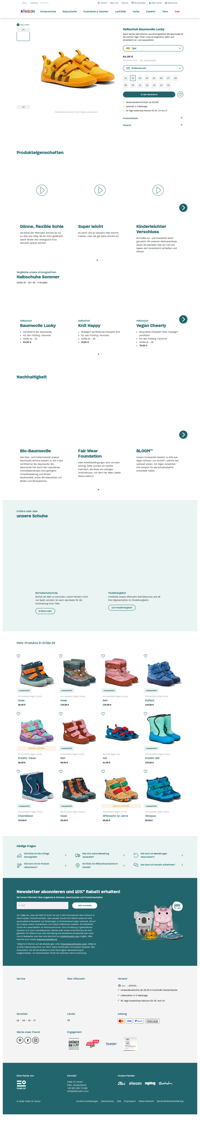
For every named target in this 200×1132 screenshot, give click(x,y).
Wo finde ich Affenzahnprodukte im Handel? (96, 865)
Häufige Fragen (26, 846)
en (23, 1038)
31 (140, 85)
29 (125, 85)
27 (168, 78)
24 (147, 78)
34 (161, 85)
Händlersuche (74, 1005)
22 (133, 78)
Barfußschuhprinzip (77, 995)
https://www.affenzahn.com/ (74, 944)
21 (126, 78)
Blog (69, 985)
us (68, 1038)
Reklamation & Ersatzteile (30, 1000)
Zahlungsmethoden (27, 1005)
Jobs (69, 1000)
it (35, 1038)
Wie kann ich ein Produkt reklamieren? (33, 865)
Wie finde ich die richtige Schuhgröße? (33, 855)
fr (29, 1038)
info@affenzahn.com (69, 936)
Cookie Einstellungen (87, 1119)
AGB (119, 1119)
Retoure (21, 995)
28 (175, 78)
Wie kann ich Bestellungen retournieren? (150, 855)
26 (161, 78)
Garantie (21, 990)
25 (154, 78)
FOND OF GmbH (75, 1099)
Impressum (130, 1119)
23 (140, 78)
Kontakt (21, 1011)
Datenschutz (107, 1119)
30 (133, 85)
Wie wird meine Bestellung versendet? (92, 855)
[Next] (183, 208)
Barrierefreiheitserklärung (170, 1119)
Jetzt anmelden (85, 905)
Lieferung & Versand (27, 985)
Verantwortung (75, 990)
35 (168, 85)
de (18, 1038)
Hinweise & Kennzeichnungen (32, 1016)
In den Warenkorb (149, 94)
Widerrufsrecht (146, 1119)
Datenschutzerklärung (47, 939)
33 (154, 85)
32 (147, 85)
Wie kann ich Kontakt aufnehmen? (154, 864)
